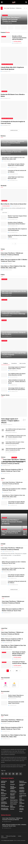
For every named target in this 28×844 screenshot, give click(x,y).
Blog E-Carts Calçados (8, 840)
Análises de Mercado (7, 64)
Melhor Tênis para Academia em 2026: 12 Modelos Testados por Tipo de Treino (12, 150)
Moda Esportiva (14, 800)
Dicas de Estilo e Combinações (4, 809)
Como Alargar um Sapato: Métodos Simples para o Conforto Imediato (19, 653)
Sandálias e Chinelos (22, 785)
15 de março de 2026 (6, 144)
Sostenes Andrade (17, 41)
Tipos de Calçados (21, 809)
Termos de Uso (4, 837)
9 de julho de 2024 (12, 698)
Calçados (5, 15)
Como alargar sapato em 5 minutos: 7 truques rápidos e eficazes (10, 420)
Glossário (12, 784)
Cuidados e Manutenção (4, 802)
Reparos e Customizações (23, 782)
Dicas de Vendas (12, 782)
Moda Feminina (14, 802)
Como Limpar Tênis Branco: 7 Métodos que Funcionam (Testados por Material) (11, 19)
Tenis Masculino (21, 806)
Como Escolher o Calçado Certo (4, 799)
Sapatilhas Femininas (21, 791)
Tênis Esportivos (21, 799)
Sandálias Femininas (21, 788)
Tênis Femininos (21, 802)
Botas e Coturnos (3, 787)
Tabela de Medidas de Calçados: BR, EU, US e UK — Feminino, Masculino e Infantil (17, 381)
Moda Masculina (12, 806)
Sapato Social (22, 793)
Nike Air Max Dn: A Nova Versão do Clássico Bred (13, 204)
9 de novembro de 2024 (17, 43)
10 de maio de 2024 (12, 705)
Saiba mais (4, 212)
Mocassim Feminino (12, 797)
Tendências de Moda (22, 796)
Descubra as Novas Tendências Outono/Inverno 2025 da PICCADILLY (19, 37)
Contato (19, 836)
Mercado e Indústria (12, 794)
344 (16, 670)
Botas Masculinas (4, 793)
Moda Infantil (13, 804)
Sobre (2, 836)
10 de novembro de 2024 (13, 584)
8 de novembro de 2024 (5, 71)
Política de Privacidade (11, 836)
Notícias (4, 652)
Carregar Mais (14, 130)
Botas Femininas (3, 790)
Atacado (4, 320)
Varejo (20, 811)
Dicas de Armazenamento (5, 806)
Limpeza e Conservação (13, 791)
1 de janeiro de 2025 (12, 167)
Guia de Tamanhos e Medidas (13, 787)
